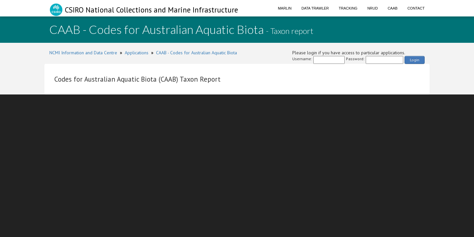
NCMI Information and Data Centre (83, 53)
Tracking (348, 8)
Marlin (285, 8)
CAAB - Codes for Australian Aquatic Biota (196, 53)
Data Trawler (315, 8)
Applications (136, 53)
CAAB (393, 8)
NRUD (372, 8)
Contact (416, 8)
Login (414, 59)
